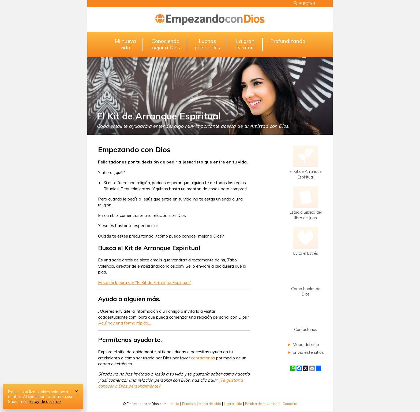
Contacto (290, 404)
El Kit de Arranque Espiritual (159, 116)
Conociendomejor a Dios (165, 44)
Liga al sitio (233, 404)
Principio (189, 404)
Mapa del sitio (305, 344)
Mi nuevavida (125, 44)
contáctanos (203, 357)
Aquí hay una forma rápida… (124, 323)
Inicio (175, 404)
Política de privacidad (262, 404)
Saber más (18, 401)
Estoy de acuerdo (45, 401)
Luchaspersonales (207, 44)
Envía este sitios (308, 352)
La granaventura (245, 44)
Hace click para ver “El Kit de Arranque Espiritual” (144, 282)
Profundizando (287, 41)
